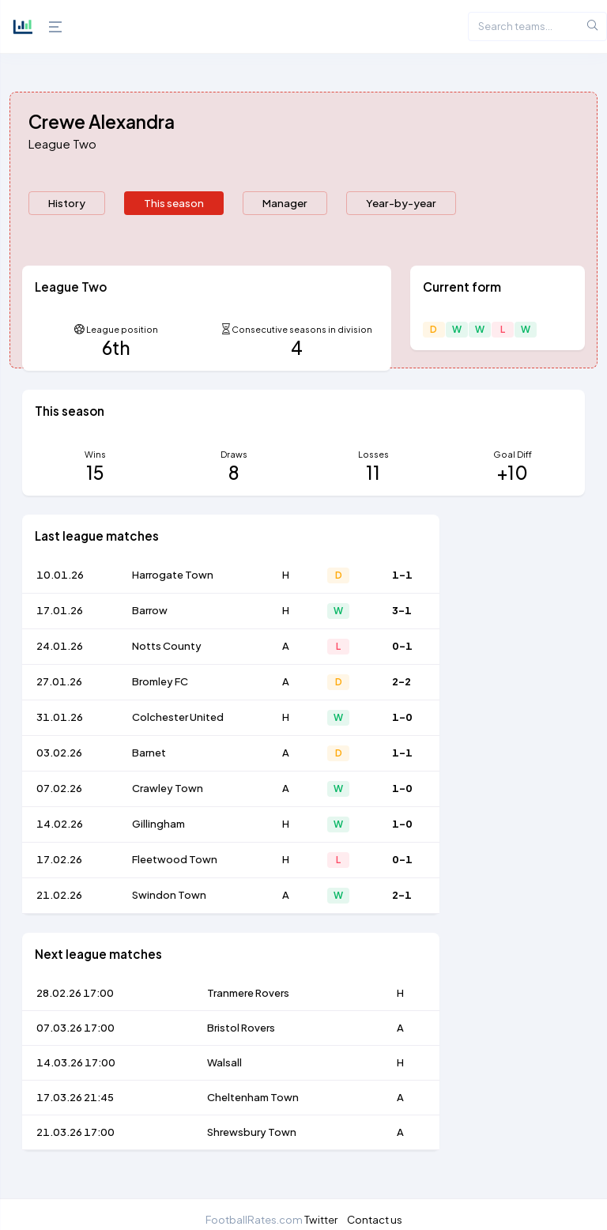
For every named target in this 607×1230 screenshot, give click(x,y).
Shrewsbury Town (251, 1132)
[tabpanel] (303, 717)
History (66, 202)
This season (174, 202)
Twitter (320, 1219)
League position (122, 329)
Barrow (150, 610)
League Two (62, 143)
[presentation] (66, 203)
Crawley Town (167, 788)
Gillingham (158, 823)
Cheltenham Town (253, 1097)
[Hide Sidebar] (51, 27)
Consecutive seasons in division (302, 329)
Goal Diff (512, 454)
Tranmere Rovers (248, 993)
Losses (373, 454)
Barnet (149, 752)
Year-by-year (401, 202)
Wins (95, 454)
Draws (234, 454)
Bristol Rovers (241, 1027)
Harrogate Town (172, 574)
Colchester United (178, 717)
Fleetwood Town (174, 859)
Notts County (167, 646)
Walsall (224, 1062)
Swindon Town (169, 895)
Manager (284, 202)
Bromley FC (160, 681)
